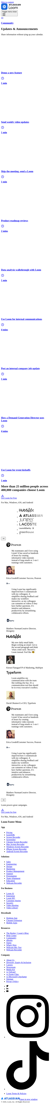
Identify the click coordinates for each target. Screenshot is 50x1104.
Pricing (9, 832)
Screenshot (10, 839)
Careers (9, 965)
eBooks (9, 940)
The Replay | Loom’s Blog (17, 933)
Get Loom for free (25, 810)
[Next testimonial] (3, 800)
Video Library (12, 908)
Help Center (11, 935)
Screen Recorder (13, 837)
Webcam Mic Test (13, 947)
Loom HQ (10, 898)
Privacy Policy (12, 981)
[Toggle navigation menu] (9, 13)
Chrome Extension (14, 920)
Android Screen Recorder (17, 851)
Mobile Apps (11, 923)
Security (9, 903)
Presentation (11, 876)
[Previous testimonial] (3, 538)
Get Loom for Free (25, 496)
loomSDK (10, 835)
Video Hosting (12, 905)
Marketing (10, 869)
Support (9, 873)
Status (8, 943)
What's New (11, 945)
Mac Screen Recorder (15, 844)
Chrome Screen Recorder (17, 842)
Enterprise (10, 896)
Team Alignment (13, 878)
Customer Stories (13, 901)
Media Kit (10, 969)
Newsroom (10, 967)
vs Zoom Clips (12, 974)
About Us (10, 960)
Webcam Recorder (14, 883)
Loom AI (10, 893)
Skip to (7, 2)
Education (10, 881)
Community (11, 938)
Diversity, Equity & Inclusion (18, 962)
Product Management (15, 871)
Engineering (11, 864)
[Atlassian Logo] (19, 1099)
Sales (8, 862)
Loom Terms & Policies (16, 1093)
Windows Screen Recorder (17, 847)
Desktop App (11, 918)
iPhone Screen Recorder (16, 849)
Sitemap (9, 979)
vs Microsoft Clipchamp (16, 977)
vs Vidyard (10, 972)
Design (9, 866)
